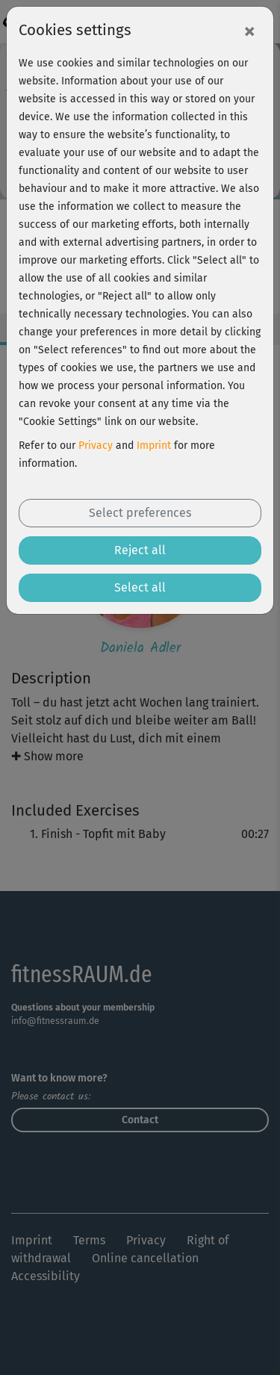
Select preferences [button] (140, 513)
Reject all (140, 550)
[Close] (249, 31)
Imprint (154, 445)
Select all (140, 587)
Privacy (95, 445)
